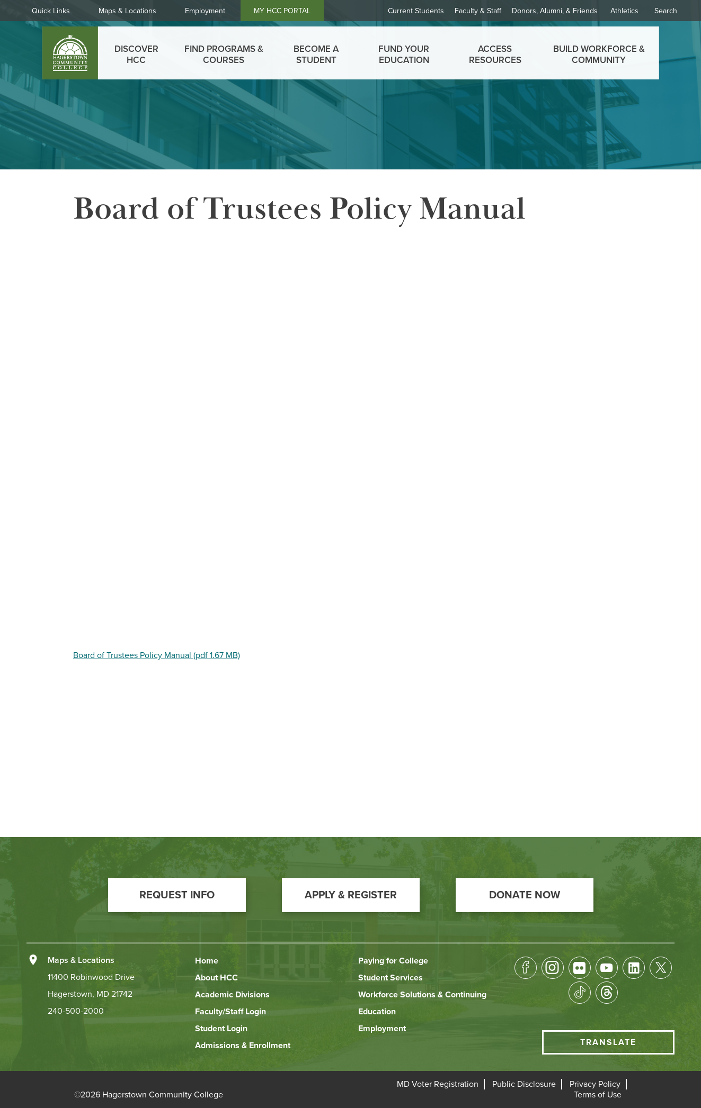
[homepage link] (69, 52)
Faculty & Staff (478, 10)
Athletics (624, 10)
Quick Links (51, 10)
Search (665, 10)
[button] (177, 895)
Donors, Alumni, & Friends (555, 10)
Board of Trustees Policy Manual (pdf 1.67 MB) (156, 655)
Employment (205, 10)
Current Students (416, 10)
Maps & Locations (127, 10)
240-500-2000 (76, 1011)
